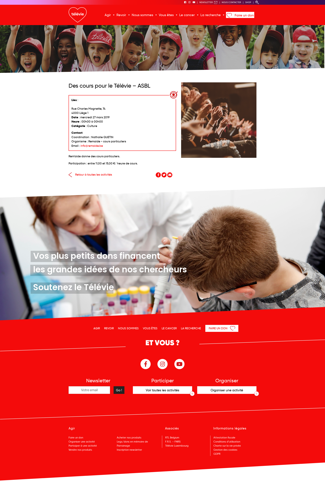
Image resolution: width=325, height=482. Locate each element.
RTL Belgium (172, 437)
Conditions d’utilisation (226, 441)
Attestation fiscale (224, 437)
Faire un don (244, 15)
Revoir (121, 15)
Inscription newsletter (129, 449)
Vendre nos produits (80, 449)
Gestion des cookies (225, 449)
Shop (248, 2)
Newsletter (208, 2)
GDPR (216, 453)
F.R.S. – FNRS (173, 441)
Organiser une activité (82, 441)
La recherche (210, 15)
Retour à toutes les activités (90, 174)
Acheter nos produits (129, 437)
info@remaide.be (92, 146)
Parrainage (123, 445)
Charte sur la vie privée (227, 445)
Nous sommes (142, 15)
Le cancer (187, 15)
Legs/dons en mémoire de (132, 441)
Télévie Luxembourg (177, 445)
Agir (108, 15)
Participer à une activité (83, 445)
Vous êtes (166, 15)
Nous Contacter (231, 2)
